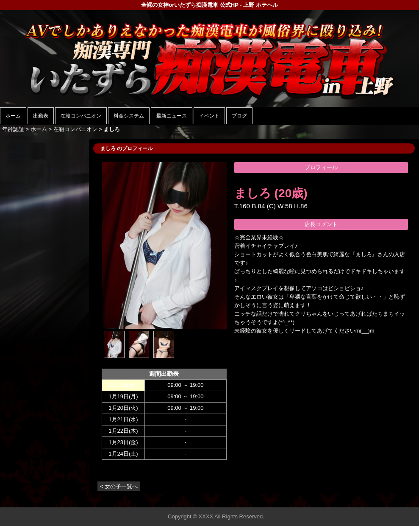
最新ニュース (171, 116)
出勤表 (40, 116)
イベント (209, 116)
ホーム (13, 116)
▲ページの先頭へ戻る (387, 499)
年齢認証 (13, 129)
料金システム (129, 116)
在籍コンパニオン (81, 116)
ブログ (239, 116)
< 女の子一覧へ (119, 486)
